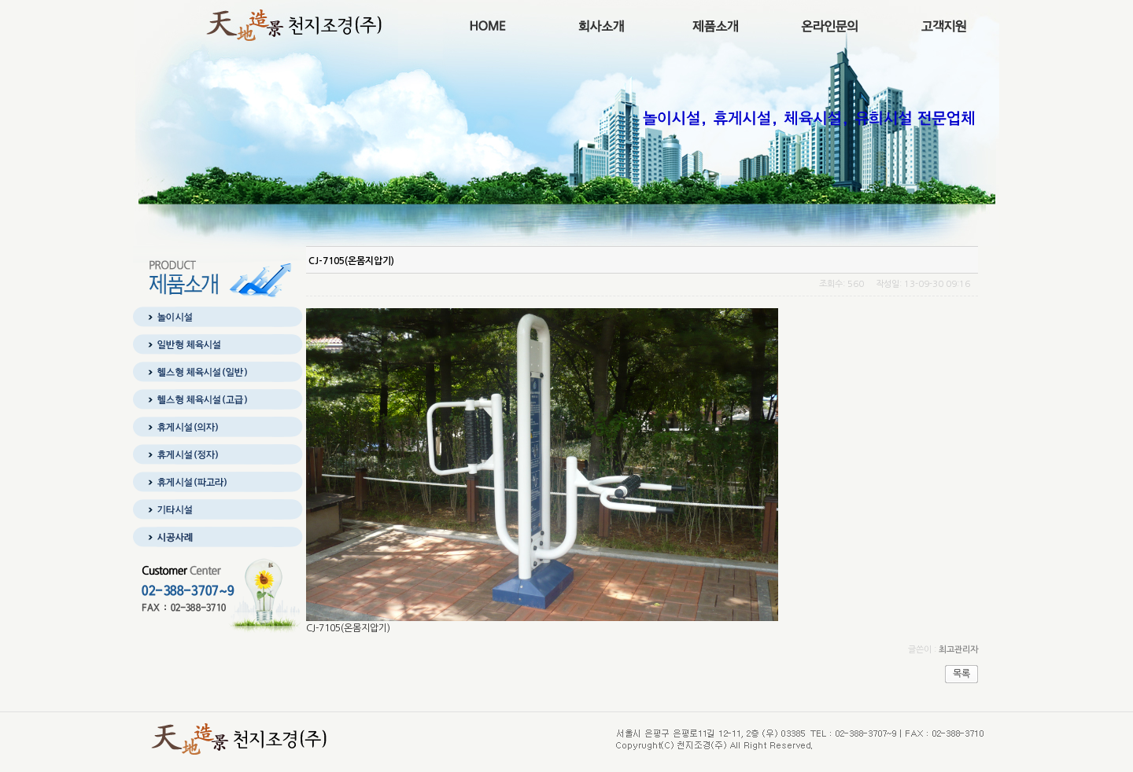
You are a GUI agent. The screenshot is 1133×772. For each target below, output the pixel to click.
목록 (961, 673)
